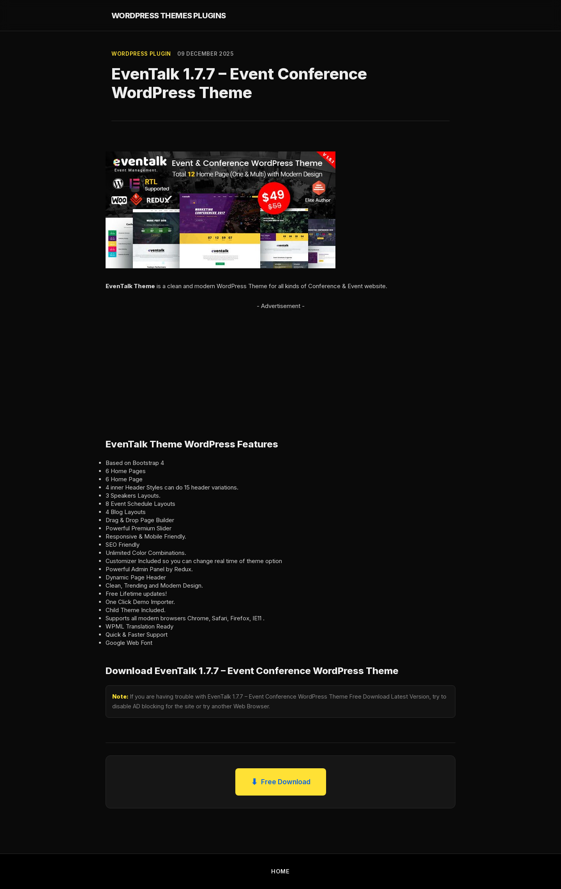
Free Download (280, 782)
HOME (280, 871)
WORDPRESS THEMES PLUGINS (168, 15)
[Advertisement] (280, 365)
